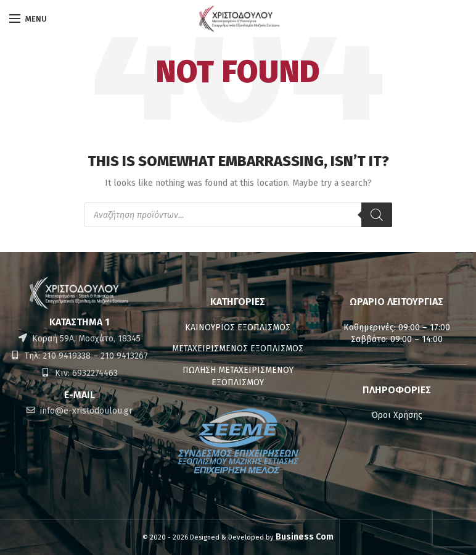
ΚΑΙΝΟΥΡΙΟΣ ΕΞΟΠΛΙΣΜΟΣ (237, 327)
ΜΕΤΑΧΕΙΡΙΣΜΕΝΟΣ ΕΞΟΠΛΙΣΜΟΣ (237, 348)
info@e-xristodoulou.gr (85, 411)
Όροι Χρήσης (396, 415)
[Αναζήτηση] (376, 214)
